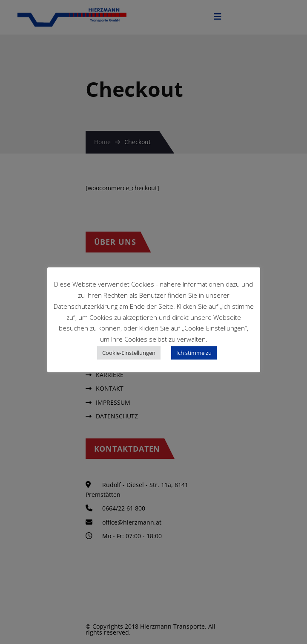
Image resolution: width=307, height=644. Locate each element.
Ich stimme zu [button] (194, 353)
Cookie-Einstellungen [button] (128, 353)
